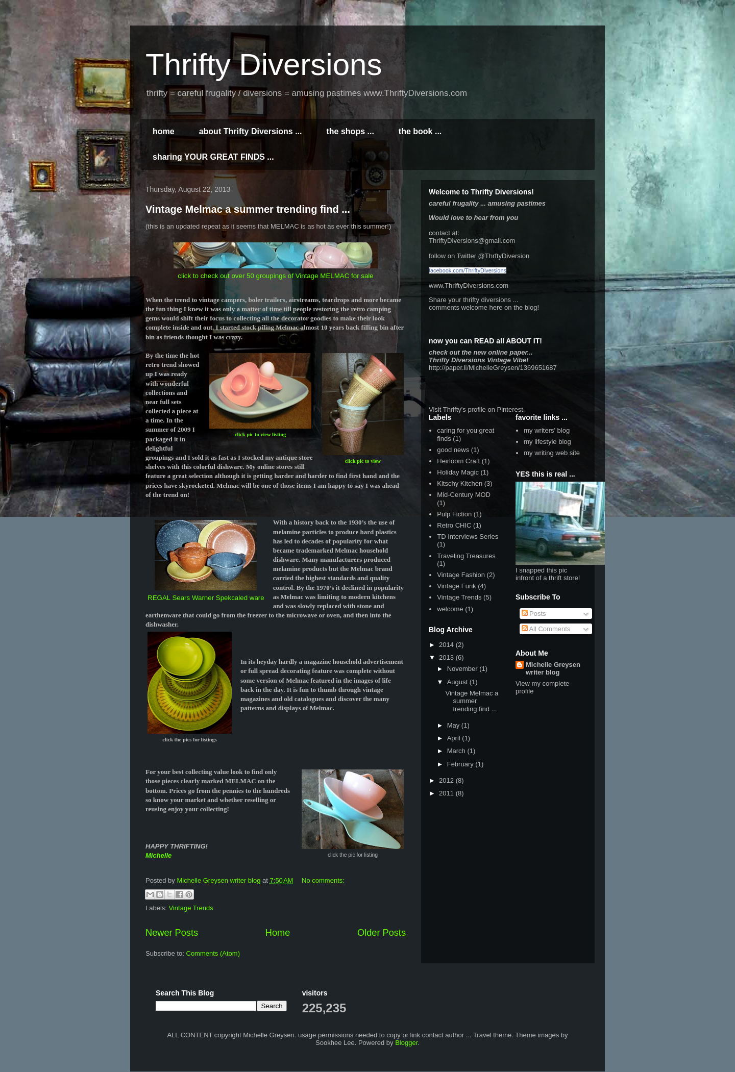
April (454, 738)
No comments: (323, 880)
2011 (447, 793)
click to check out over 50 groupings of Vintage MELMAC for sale (276, 276)
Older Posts (381, 933)
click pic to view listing (260, 434)
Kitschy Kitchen (459, 483)
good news (453, 450)
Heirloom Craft (458, 461)
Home (277, 933)
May (454, 725)
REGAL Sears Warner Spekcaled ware (206, 598)
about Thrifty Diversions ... (250, 131)
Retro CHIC (454, 525)
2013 (447, 657)
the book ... (420, 131)
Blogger (406, 1042)
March (457, 751)
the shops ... (350, 131)
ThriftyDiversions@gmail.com (472, 240)
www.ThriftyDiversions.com (468, 285)
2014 (447, 645)
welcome (450, 609)
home (164, 131)
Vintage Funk (456, 586)
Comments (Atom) (213, 953)
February (461, 764)
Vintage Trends (191, 908)
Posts (534, 613)
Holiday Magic (458, 472)
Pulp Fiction (454, 514)
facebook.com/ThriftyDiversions (467, 270)
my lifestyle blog (547, 441)
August (458, 682)
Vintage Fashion (461, 575)
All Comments (546, 629)
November (463, 668)
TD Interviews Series (467, 536)
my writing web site (552, 453)
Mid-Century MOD (464, 494)
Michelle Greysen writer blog (553, 668)
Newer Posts (171, 933)
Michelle (158, 855)
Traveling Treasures (466, 556)
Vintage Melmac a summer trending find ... (247, 209)
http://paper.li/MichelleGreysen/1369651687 (493, 367)
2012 (447, 780)
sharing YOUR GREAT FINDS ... (213, 157)
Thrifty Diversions (263, 64)
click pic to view (363, 461)
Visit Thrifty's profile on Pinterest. (477, 409)
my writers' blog (547, 430)
